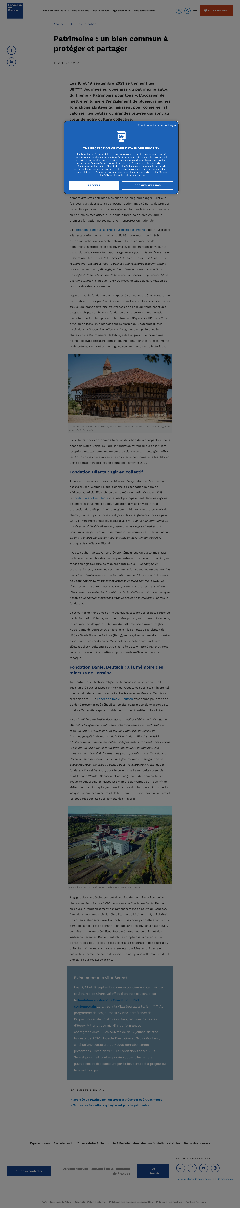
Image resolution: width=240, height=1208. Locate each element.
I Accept (94, 185)
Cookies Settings (148, 185)
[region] (121, 157)
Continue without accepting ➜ (157, 125)
